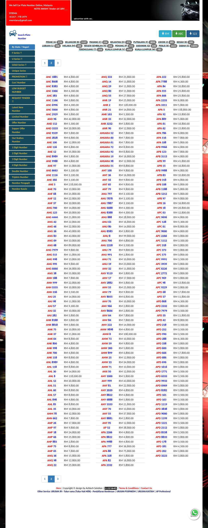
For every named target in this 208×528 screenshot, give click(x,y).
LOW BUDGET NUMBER (19, 90)
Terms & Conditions (129, 488)
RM (165, 33)
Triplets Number (20, 177)
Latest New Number (17, 109)
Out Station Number (18, 140)
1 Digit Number (19, 147)
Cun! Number (19, 82)
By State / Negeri (20, 47)
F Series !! (17, 52)
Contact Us (146, 488)
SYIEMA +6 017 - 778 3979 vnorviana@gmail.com (20, 17)
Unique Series (19, 70)
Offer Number (19, 122)
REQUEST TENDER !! (21, 100)
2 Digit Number (19, 153)
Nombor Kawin (19, 188)
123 (193, 33)
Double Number (20, 171)
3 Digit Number (19, 159)
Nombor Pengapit (21, 183)
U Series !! (17, 59)
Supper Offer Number (18, 130)
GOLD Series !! (19, 64)
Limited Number (20, 116)
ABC (179, 33)
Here (58, 488)
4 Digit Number (19, 165)
